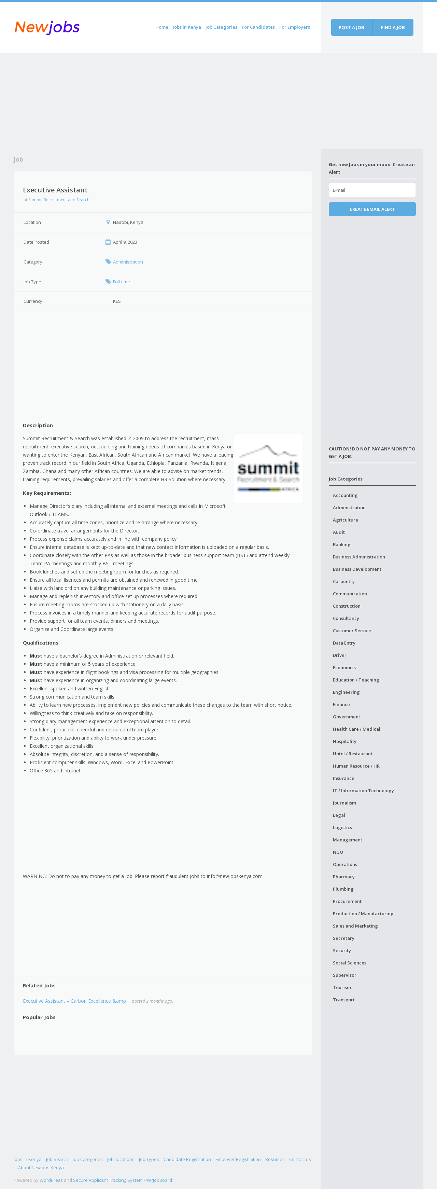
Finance (341, 704)
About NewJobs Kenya (41, 1167)
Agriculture (345, 520)
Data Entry (344, 643)
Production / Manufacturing (363, 913)
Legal (339, 815)
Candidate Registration (187, 1159)
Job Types (149, 1159)
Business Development (357, 569)
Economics (344, 667)
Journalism (344, 803)
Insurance (343, 778)
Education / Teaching (356, 680)
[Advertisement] (167, 101)
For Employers (294, 27)
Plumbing (343, 889)
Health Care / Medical (356, 729)
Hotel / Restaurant (352, 754)
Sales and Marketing (355, 926)
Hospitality (344, 741)
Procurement (347, 901)
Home (161, 27)
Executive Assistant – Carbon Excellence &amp (74, 1001)
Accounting (345, 495)
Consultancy (346, 618)
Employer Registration (238, 1159)
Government (346, 717)
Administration (349, 507)
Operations (345, 864)
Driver (340, 655)
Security (342, 950)
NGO (338, 852)
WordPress (51, 1180)
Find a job (393, 27)
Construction (347, 606)
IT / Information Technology (363, 790)
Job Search (57, 1159)
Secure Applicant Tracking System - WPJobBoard (122, 1180)
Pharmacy (344, 877)
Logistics (342, 827)
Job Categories (221, 27)
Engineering (346, 692)
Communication (350, 594)
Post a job (351, 27)
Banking (342, 544)
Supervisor (344, 975)
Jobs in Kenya (187, 27)
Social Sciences (349, 963)
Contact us (300, 1159)
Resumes (275, 1159)
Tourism (342, 987)
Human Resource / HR (356, 766)
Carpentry (344, 581)
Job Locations (121, 1159)
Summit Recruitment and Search (58, 200)
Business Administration (359, 557)
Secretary (343, 938)
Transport (344, 1000)
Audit (339, 532)
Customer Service (352, 630)
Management (347, 840)
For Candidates (258, 27)
